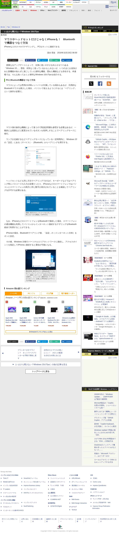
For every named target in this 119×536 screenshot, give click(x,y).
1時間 (86, 31)
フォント (97, 10)
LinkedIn (68, 60)
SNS (83, 10)
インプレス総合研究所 (10, 485)
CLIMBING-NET (55, 499)
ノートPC (13, 293)
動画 (89, 10)
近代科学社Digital (56, 506)
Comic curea (97, 482)
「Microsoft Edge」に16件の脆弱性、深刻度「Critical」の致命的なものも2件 (105, 127)
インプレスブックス (30, 502)
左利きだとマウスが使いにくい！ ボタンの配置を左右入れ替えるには (53, 353)
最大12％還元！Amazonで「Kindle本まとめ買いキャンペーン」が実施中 (105, 301)
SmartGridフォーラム (31, 478)
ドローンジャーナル (9, 493)
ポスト (14, 60)
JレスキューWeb (77, 489)
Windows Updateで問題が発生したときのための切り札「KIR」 (105, 432)
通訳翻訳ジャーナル (78, 485)
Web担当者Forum (9, 482)
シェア (32, 60)
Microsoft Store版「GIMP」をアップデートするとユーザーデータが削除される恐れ (105, 183)
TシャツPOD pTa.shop (101, 499)
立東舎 (52, 489)
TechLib (74, 510)
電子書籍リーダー (68, 293)
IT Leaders (6, 489)
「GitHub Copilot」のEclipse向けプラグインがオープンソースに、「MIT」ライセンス (105, 141)
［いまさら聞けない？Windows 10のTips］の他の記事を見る (40, 364)
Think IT (5, 478)
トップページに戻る (40, 371)
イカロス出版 (73, 475)
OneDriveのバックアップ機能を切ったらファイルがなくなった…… (105, 447)
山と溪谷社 (51, 493)
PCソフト (31, 293)
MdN (70, 496)
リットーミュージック (57, 478)
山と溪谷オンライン (57, 496)
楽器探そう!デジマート (57, 482)
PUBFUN (93, 489)
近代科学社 (51, 503)
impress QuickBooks (99, 485)
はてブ (44, 60)
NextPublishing (28, 506)
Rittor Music (52, 475)
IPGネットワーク (96, 496)
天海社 (95, 478)
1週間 (105, 31)
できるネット (7, 507)
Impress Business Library (32, 485)
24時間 (95, 31)
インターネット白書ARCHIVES (13, 510)
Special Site (92, 66)
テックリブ (72, 507)
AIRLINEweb (76, 478)
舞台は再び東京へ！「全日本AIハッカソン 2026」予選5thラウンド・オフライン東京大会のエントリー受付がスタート (105, 205)
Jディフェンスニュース (79, 482)
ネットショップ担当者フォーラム (35, 482)
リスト (21, 60)
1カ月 (114, 31)
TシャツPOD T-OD (57, 485)
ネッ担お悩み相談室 (9, 496)
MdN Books (75, 499)
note (56, 60)
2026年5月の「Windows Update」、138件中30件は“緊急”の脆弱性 (103, 396)
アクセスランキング (95, 28)
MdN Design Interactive (79, 503)
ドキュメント (73, 10)
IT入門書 (50, 293)
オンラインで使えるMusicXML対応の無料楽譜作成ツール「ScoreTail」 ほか (105, 97)
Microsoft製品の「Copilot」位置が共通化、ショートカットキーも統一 (105, 405)
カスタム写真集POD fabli (101, 502)
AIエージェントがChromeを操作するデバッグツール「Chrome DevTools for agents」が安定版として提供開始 (105, 245)
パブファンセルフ (99, 492)
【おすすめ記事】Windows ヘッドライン (102, 389)
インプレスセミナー (30, 489)
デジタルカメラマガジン (11, 503)
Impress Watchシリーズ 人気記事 (101, 351)
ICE (91, 475)
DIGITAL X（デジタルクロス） (34, 493)
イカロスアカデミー (78, 493)
